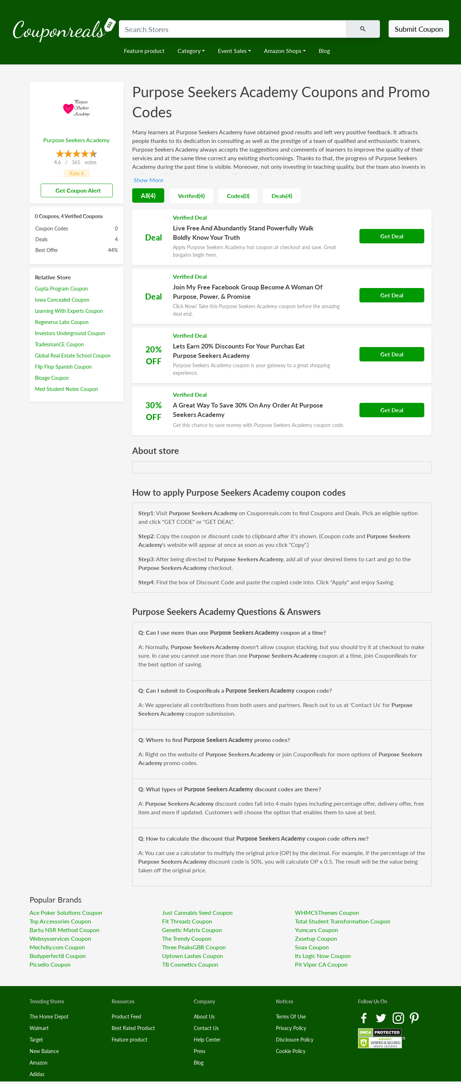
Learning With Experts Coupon (69, 311)
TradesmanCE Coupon (59, 344)
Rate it (77, 173)
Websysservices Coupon (60, 938)
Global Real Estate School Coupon (73, 355)
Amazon (39, 1063)
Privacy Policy (291, 1028)
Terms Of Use (291, 1016)
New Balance (44, 1051)
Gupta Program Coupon (61, 288)
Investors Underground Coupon (70, 333)
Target (36, 1039)
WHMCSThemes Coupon (327, 912)
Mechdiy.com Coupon (57, 947)
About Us (204, 1016)
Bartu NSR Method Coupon (64, 929)
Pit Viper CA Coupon (321, 964)
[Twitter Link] (382, 1017)
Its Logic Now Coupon (323, 955)
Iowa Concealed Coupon (62, 300)
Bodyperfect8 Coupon (58, 955)
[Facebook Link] (364, 1017)
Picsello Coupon (50, 964)
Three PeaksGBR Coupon (194, 947)
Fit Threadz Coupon (187, 921)
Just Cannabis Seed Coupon (197, 912)
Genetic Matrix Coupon (192, 929)
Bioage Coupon (52, 378)
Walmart (39, 1028)
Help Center (207, 1039)
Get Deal (391, 236)
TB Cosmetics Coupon (190, 964)
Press (199, 1051)
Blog (324, 50)
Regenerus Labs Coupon (62, 322)
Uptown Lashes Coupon (192, 955)
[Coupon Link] (281, 237)
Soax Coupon (312, 947)
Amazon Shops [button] (282, 50)
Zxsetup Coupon (316, 938)
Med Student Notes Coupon (66, 389)
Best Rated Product (133, 1028)
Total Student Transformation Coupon (342, 921)
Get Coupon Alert (75, 190)
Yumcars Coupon (316, 929)
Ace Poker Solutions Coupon (66, 912)
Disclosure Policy (294, 1039)
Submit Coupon (419, 28)
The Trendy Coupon (186, 938)
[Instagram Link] (399, 1017)
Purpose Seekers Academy (76, 139)
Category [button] (189, 50)
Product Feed (126, 1016)
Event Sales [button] (232, 50)
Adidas (37, 1074)
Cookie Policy (290, 1051)
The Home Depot (49, 1016)
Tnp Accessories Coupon (60, 921)
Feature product (144, 50)
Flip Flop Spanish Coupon (63, 367)
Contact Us (206, 1028)
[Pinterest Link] (414, 1017)
